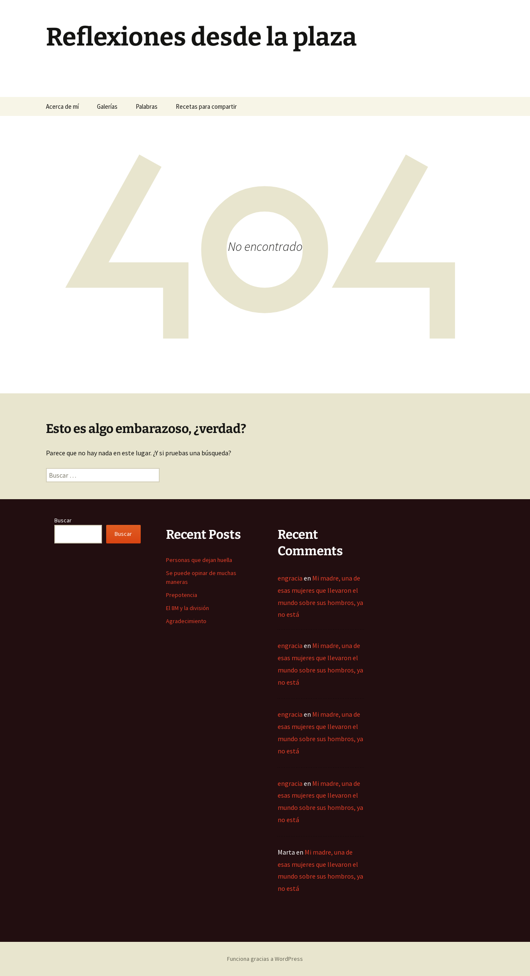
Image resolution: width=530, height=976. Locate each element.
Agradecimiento (186, 621)
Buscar (63, 520)
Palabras (147, 106)
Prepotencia (181, 595)
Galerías (107, 106)
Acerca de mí (62, 106)
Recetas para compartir (206, 106)
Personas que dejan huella (199, 560)
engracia (290, 578)
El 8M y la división (187, 608)
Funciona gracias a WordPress (265, 959)
